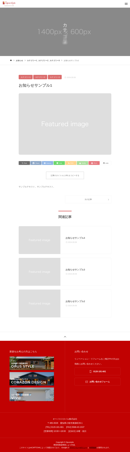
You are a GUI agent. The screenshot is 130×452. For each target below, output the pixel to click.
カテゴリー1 (26, 78)
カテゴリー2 (40, 78)
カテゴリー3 (55, 78)
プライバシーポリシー (78, 448)
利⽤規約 (92, 448)
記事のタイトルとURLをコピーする (65, 177)
